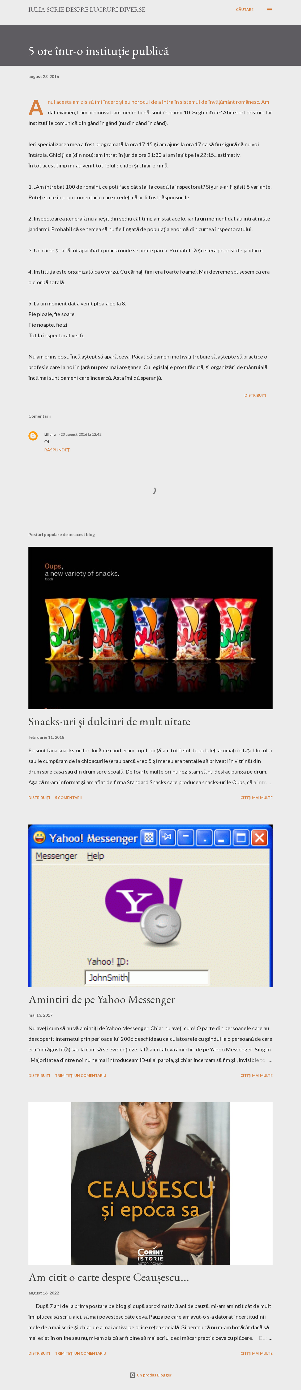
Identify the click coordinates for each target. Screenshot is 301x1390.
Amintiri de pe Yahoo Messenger (101, 999)
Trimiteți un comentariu (80, 1075)
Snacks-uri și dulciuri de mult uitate (109, 721)
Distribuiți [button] (255, 395)
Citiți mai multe (256, 797)
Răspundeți (57, 449)
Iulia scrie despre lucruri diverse (86, 9)
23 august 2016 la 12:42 (81, 434)
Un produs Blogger (150, 1375)
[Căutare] (244, 9)
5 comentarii (68, 797)
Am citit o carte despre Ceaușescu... (108, 1276)
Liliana (50, 434)
